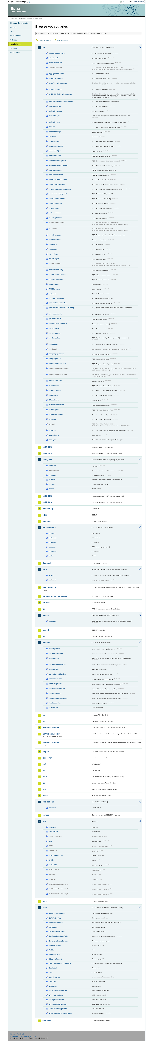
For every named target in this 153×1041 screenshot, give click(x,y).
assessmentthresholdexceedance (61, 102)
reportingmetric (55, 333)
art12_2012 (48, 447)
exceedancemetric (55, 170)
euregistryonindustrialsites (55, 596)
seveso (46, 815)
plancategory (54, 284)
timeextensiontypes (56, 414)
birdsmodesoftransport (57, 664)
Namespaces (15, 53)
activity (51, 575)
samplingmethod (55, 359)
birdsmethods (54, 658)
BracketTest (53, 832)
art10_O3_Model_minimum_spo (60, 94)
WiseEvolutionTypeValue (58, 1009)
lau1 (44, 764)
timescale (52, 419)
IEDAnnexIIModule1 (51, 728)
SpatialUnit (53, 968)
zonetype (52, 440)
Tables (12, 31)
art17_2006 (48, 460)
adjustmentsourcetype (57, 53)
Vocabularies (15, 44)
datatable (52, 136)
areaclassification (55, 89)
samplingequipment (56, 354)
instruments (53, 708)
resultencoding (54, 338)
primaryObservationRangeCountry (61, 308)
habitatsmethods (55, 693)
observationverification (57, 274)
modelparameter (55, 235)
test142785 (53, 865)
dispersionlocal (54, 141)
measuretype (54, 208)
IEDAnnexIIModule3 (51, 734)
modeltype (53, 244)
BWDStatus (53, 927)
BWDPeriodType (55, 918)
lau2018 (46, 777)
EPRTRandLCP (49, 587)
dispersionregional (56, 146)
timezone (52, 430)
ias (44, 715)
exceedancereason (56, 175)
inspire (46, 752)
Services (13, 48)
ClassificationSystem (57, 931)
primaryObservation (56, 298)
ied (44, 721)
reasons (52, 484)
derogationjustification (57, 674)
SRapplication (54, 400)
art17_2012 (48, 496)
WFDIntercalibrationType (58, 990)
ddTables (52, 542)
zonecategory (54, 435)
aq (44, 47)
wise (45, 908)
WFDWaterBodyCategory (58, 1004)
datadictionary (49, 527)
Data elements (16, 36)
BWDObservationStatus (57, 913)
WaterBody (53, 986)
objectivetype (54, 259)
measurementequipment (58, 194)
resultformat (53, 344)
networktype (53, 254)
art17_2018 (48, 502)
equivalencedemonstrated (58, 165)
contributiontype (55, 132)
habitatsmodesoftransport (58, 698)
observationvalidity (56, 270)
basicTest (52, 827)
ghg (44, 636)
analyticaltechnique (56, 78)
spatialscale (53, 395)
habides (46, 643)
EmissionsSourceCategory (59, 941)
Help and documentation (19, 23)
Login (123, 1)
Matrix (51, 950)
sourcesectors (54, 385)
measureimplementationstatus (60, 189)
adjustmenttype (55, 58)
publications (48, 802)
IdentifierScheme (55, 945)
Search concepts (62, 40)
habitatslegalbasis (55, 684)
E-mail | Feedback (17, 1034)
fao (44, 609)
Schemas (14, 40)
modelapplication (55, 218)
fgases (46, 615)
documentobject (55, 151)
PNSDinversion (54, 289)
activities (52, 466)
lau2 (44, 770)
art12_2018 (48, 453)
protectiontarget (55, 319)
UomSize (52, 981)
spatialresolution (55, 390)
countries (52, 475)
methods (52, 480)
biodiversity (48, 509)
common (47, 521)
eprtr (45, 570)
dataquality (48, 563)
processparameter (55, 314)
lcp (44, 783)
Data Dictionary (28, 18)
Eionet (20, 18)
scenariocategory (55, 381)
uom (45, 901)
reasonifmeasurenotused (58, 323)
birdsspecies (53, 669)
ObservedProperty (56, 959)
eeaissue (52, 547)
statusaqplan (54, 409)
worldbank (47, 1021)
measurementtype (55, 203)
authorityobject (54, 116)
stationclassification (56, 405)
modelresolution (55, 239)
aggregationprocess (56, 74)
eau (50, 841)
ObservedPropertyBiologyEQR (60, 963)
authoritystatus (54, 122)
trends (51, 489)
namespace (53, 249)
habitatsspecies (55, 703)
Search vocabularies (45, 40)
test (44, 821)
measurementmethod (57, 198)
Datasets (13, 27)
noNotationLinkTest (56, 855)
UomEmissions (54, 977)
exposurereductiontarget (58, 179)
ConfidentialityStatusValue (58, 936)
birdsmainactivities (56, 653)
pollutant (52, 294)
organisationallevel (56, 279)
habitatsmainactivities (57, 688)
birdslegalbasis (54, 648)
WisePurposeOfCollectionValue (60, 1013)
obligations (53, 551)
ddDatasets (53, 538)
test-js (51, 860)
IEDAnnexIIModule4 (51, 743)
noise (45, 795)
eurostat (46, 603)
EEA (20, 1)
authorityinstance (55, 111)
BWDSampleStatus (56, 922)
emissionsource (55, 156)
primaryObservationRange (58, 303)
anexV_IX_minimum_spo (58, 83)
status (51, 556)
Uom (51, 972)
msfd (45, 789)
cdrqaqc (52, 127)
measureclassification (57, 184)
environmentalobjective (57, 160)
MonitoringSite (54, 954)
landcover (47, 758)
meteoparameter (55, 213)
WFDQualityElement (56, 1000)
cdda (45, 515)
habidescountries (55, 679)
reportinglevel (54, 328)
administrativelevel (56, 63)
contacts (52, 533)
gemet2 (46, 630)
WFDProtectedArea (56, 995)
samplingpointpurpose (57, 363)
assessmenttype (55, 106)
